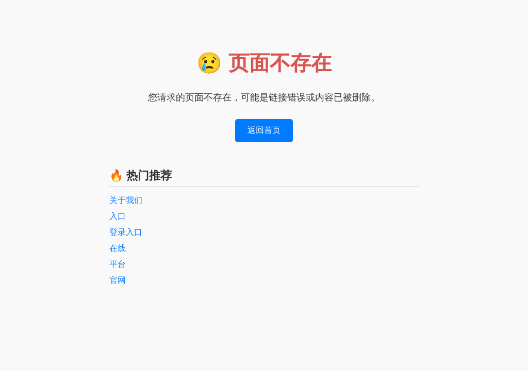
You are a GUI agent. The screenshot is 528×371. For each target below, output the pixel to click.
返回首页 (264, 130)
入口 (117, 216)
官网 (117, 280)
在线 (117, 248)
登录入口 (125, 232)
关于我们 (125, 200)
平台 (117, 264)
